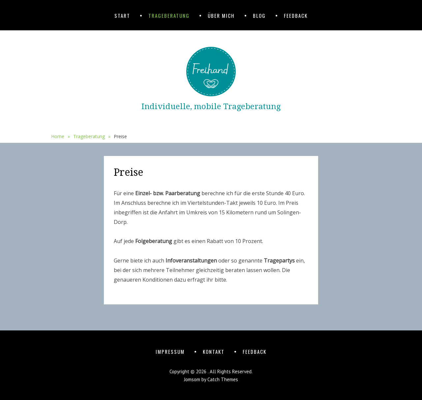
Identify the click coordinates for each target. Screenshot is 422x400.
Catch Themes (222, 379)
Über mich (221, 15)
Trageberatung (169, 15)
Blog (259, 15)
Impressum (170, 351)
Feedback (296, 15)
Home (60, 136)
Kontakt (214, 351)
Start (122, 15)
